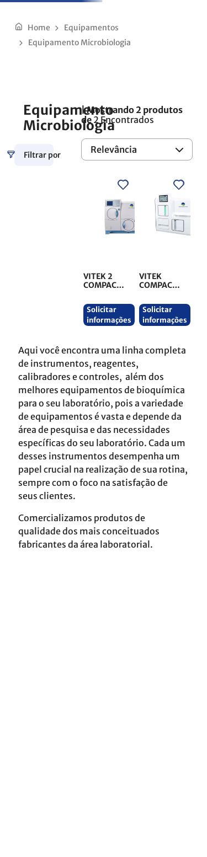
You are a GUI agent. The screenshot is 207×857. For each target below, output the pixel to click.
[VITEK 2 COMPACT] (109, 250)
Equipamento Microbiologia (79, 42)
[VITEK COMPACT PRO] (164, 250)
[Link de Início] (32, 27)
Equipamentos (91, 27)
